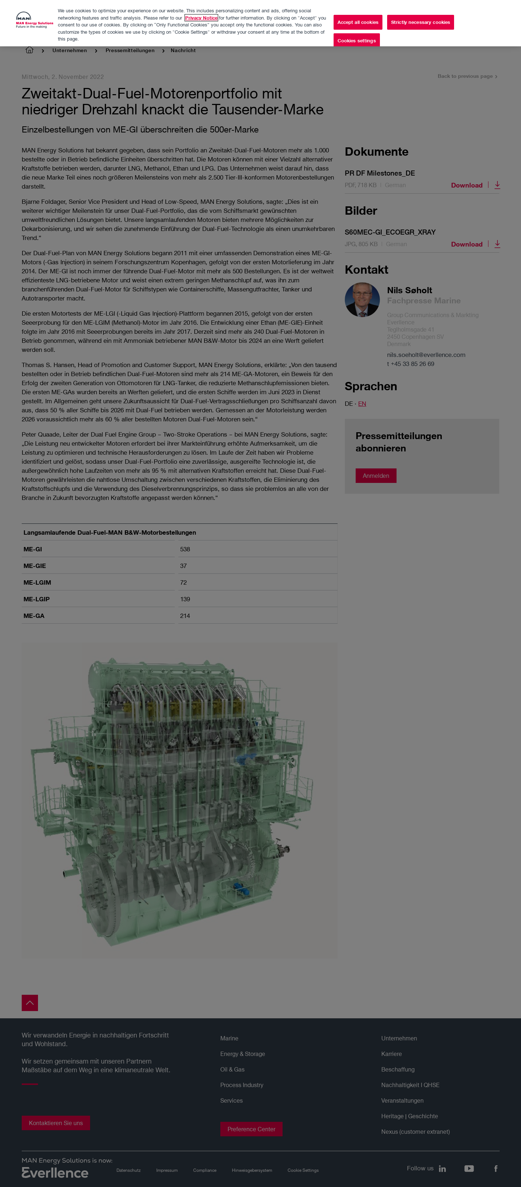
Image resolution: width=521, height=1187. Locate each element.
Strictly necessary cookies (420, 19)
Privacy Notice (201, 15)
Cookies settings (357, 38)
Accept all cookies (358, 19)
